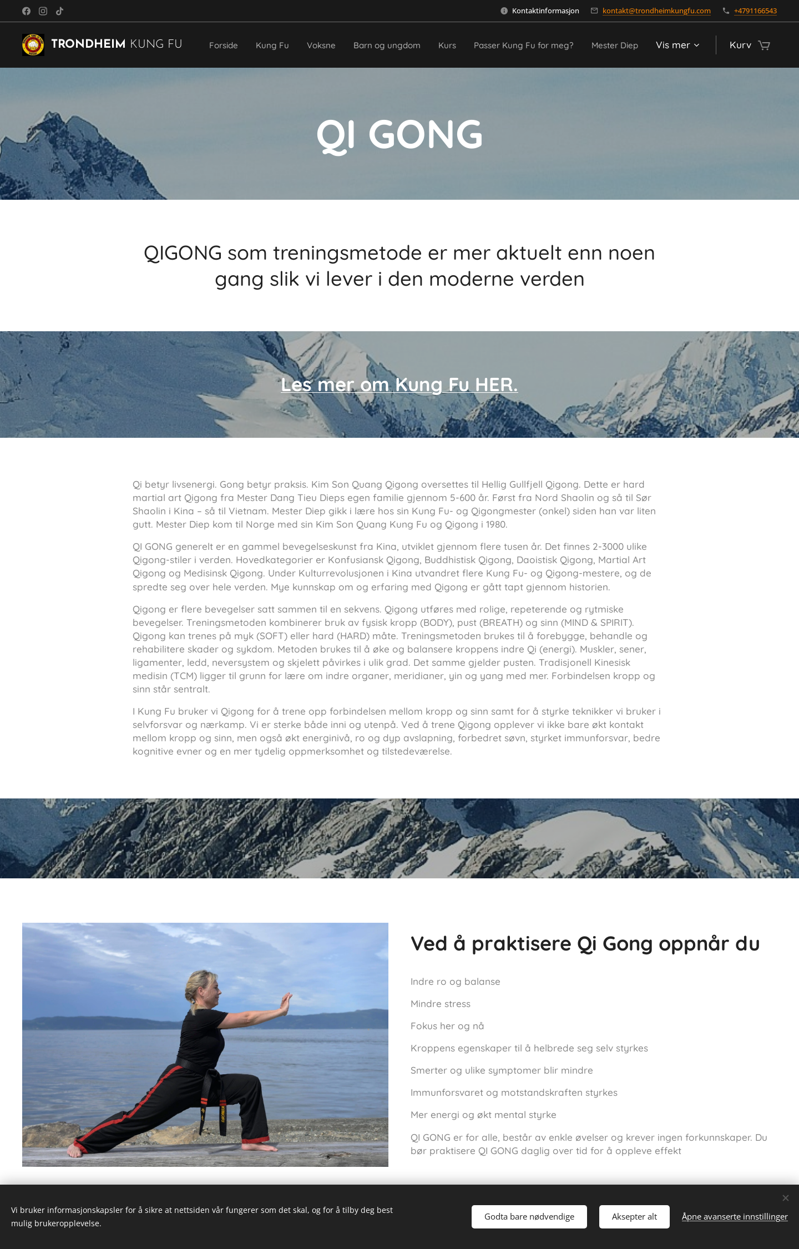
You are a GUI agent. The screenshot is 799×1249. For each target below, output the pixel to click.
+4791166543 (755, 11)
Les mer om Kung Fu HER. (399, 384)
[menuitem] (251, 45)
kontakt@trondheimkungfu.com (657, 11)
